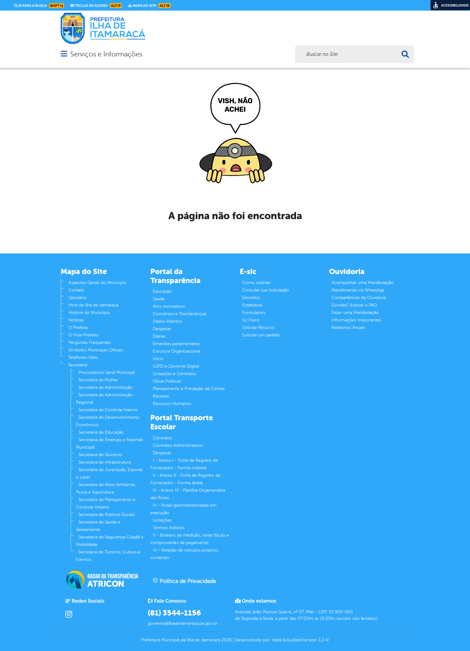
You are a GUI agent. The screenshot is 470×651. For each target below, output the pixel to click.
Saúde (159, 299)
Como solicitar (256, 282)
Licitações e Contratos (174, 373)
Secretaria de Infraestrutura (104, 462)
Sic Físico (251, 320)
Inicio (158, 358)
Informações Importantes (356, 320)
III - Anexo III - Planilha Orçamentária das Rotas (187, 494)
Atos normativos (169, 306)
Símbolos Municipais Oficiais (95, 350)
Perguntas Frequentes (89, 342)
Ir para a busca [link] (39, 5)
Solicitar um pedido (261, 335)
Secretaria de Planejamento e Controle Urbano (105, 503)
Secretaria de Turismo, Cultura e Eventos (108, 556)
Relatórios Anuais (348, 327)
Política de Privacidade (184, 580)
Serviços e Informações (106, 54)
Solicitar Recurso (258, 327)
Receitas (161, 396)
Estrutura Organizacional (176, 351)
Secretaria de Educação (101, 432)
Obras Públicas (167, 381)
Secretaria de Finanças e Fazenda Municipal (109, 443)
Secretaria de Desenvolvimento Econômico (107, 421)
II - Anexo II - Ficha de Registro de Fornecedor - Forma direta (185, 479)
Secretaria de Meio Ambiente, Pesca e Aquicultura (106, 488)
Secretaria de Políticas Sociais (106, 514)
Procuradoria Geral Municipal (106, 372)
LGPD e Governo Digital (176, 366)
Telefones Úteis (83, 357)
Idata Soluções (286, 640)
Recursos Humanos (172, 403)
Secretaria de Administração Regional (104, 399)
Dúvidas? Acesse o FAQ (354, 305)
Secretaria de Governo (100, 454)
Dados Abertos (167, 321)
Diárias (159, 336)
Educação (162, 291)
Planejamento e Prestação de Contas (189, 388)
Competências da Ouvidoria (358, 297)
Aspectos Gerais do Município (97, 282)
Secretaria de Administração (105, 387)
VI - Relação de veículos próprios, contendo (184, 554)
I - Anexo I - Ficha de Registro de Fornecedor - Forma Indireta (184, 464)
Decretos (251, 297)
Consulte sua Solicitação (265, 290)
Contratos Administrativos (178, 445)
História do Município (89, 312)
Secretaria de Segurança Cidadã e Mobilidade (109, 541)
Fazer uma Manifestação (355, 312)
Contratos (162, 438)
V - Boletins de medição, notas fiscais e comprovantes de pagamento (189, 539)
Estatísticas (252, 305)
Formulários (254, 312)
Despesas (162, 328)
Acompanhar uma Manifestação (362, 282)
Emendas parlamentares (176, 343)
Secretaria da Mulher (98, 380)
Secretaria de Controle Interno (108, 409)
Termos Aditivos (168, 527)
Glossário (77, 297)
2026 (226, 640)
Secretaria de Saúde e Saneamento (98, 526)
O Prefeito (78, 327)
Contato (76, 290)
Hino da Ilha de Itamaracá (93, 305)
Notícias (76, 320)
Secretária (77, 365)
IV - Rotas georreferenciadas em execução (183, 509)
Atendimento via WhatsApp (357, 290)
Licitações (162, 520)
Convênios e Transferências (180, 313)
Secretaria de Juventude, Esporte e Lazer (109, 473)
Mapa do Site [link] (149, 5)
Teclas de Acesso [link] (96, 5)
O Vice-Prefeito (83, 335)
